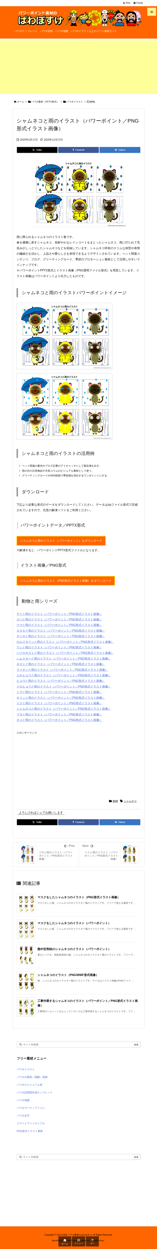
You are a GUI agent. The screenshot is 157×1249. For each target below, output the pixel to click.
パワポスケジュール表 (29, 1084)
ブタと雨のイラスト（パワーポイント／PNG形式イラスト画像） (59, 714)
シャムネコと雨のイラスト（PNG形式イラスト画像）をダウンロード (66, 580)
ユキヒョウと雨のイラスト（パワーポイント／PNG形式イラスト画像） (64, 675)
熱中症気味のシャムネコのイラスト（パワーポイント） (74, 949)
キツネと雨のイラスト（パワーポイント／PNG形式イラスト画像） (61, 636)
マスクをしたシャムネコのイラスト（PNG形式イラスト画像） (78, 897)
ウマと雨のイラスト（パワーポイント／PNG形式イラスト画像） (59, 625)
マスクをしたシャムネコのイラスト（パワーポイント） (74, 923)
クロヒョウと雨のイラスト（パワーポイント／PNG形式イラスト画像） (64, 686)
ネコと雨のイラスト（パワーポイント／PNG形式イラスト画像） (59, 720)
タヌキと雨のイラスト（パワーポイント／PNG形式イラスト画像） (61, 630)
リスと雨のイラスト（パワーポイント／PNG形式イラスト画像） (59, 703)
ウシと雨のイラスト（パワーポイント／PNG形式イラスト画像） (59, 647)
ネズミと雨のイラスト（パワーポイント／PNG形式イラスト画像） (61, 664)
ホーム (20, 101)
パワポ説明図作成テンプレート (35, 1092)
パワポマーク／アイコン (31, 1107)
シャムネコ (130, 801)
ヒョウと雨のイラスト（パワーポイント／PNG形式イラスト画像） (61, 680)
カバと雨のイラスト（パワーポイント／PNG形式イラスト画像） (59, 619)
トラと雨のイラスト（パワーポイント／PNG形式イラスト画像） (59, 692)
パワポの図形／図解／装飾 (32, 1077)
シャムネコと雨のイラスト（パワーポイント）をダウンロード (61, 540)
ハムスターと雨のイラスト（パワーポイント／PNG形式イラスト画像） (64, 658)
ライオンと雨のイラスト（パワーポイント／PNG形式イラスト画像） (62, 669)
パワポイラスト (74, 101)
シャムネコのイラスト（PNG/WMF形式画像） (68, 975)
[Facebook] (78, 150)
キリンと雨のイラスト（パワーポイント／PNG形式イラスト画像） (61, 697)
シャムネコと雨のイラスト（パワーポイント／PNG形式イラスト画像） (64, 708)
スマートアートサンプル (31, 1123)
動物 (92, 101)
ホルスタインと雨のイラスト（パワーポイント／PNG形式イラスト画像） (65, 641)
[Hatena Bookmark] (120, 150)
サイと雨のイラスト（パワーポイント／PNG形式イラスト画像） (59, 613)
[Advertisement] (78, 66)
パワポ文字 (23, 1115)
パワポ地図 (23, 1100)
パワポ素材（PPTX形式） (45, 101)
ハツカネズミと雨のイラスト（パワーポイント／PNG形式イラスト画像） (65, 652)
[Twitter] (37, 150)
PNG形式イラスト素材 (30, 1131)
